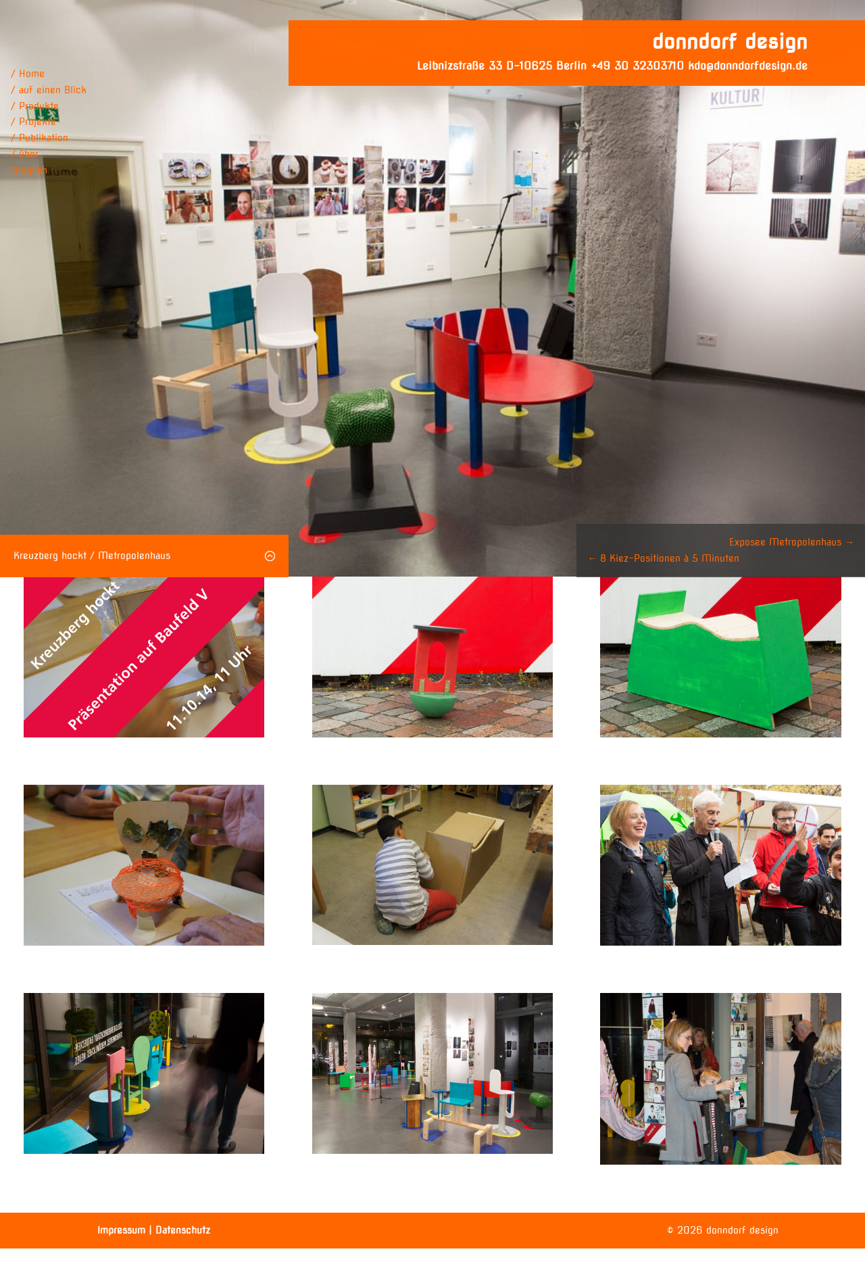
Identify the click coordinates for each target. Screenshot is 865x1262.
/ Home (28, 73)
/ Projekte (33, 121)
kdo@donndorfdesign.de (748, 65)
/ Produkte (35, 106)
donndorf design (730, 41)
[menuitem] (48, 171)
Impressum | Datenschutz (153, 1230)
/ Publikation (39, 137)
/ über (25, 154)
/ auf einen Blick (48, 89)
